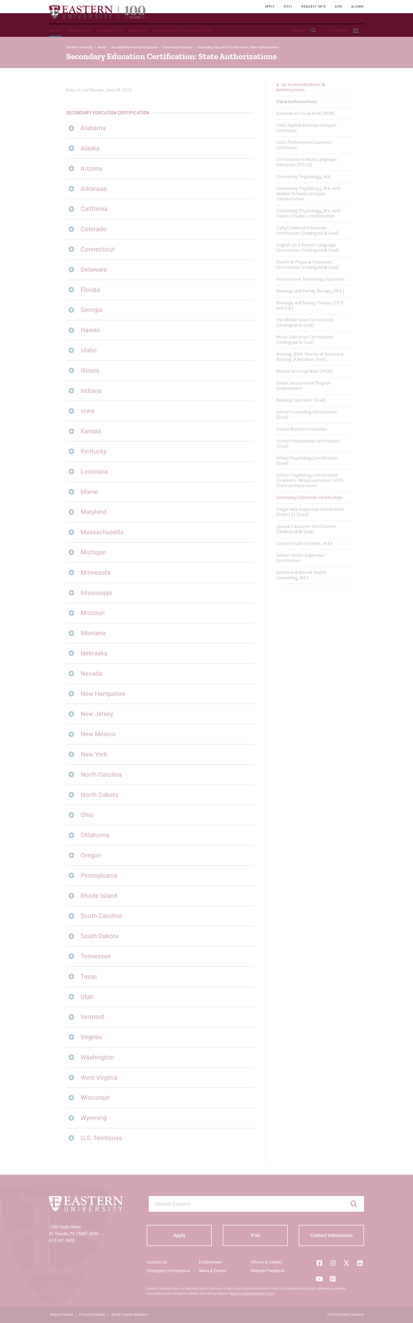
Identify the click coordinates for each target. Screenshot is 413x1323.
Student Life (109, 30)
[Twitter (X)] (346, 1263)
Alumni (357, 6)
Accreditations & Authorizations (134, 47)
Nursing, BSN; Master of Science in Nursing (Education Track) (310, 357)
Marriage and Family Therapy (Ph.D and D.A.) (309, 306)
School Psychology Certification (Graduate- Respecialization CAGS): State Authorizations (310, 480)
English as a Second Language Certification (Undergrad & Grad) (307, 248)
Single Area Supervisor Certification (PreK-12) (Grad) (310, 512)
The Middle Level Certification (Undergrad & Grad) (305, 323)
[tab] (160, 128)
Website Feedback (267, 1270)
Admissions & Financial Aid (181, 30)
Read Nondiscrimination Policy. (252, 1293)
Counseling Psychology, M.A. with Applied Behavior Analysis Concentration (308, 194)
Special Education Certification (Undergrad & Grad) (306, 529)
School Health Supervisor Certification (300, 558)
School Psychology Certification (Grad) (307, 461)
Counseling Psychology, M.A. (303, 177)
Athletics (137, 30)
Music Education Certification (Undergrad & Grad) (304, 340)
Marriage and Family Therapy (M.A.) (310, 291)
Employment (210, 1262)
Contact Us (157, 1262)
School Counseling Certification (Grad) (306, 415)
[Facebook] (319, 1263)
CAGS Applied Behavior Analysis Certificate (306, 128)
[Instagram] (333, 1263)
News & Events (212, 1270)
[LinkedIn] (360, 1263)
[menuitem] (343, 30)
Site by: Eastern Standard (129, 1314)
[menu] (314, 331)
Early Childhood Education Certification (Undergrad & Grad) (307, 231)
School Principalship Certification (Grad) (308, 444)
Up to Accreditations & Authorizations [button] (300, 88)
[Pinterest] (333, 1279)
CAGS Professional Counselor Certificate (304, 145)
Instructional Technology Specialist (310, 279)
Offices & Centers (266, 1262)
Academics (78, 30)
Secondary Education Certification (309, 498)
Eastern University (79, 47)
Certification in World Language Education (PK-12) (306, 163)
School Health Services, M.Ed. (304, 544)
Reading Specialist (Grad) (301, 400)
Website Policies (61, 1314)
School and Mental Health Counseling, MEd (301, 575)
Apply (270, 6)
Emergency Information (168, 1270)
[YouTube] (319, 1279)
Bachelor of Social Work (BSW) (305, 114)
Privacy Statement (92, 1314)
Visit (288, 6)
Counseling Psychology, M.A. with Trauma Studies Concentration (308, 214)
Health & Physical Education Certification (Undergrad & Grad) (307, 265)
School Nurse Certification (301, 429)
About (55, 30)
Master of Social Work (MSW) (304, 371)
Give (338, 6)
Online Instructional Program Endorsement (303, 386)
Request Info (313, 6)
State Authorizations (178, 47)
